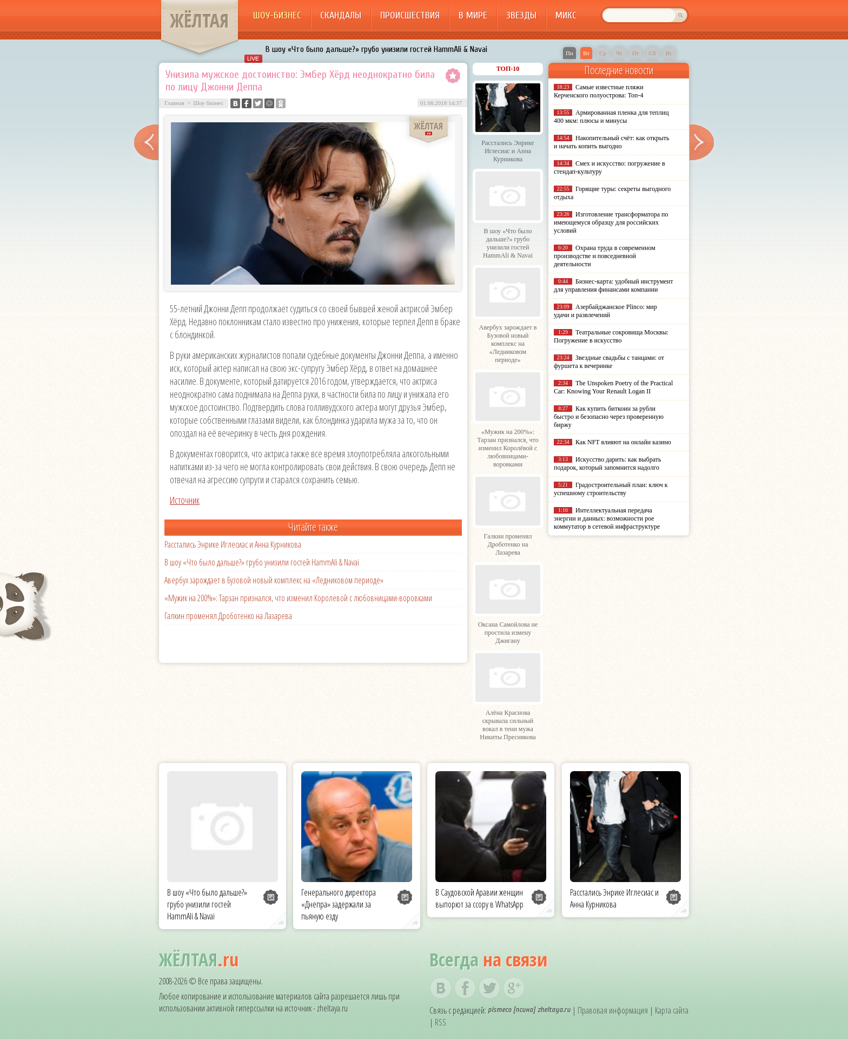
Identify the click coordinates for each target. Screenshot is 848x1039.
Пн (569, 53)
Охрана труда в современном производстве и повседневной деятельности (604, 256)
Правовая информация (613, 1010)
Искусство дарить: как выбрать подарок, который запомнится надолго (607, 463)
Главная (174, 103)
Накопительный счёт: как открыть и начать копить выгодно (612, 142)
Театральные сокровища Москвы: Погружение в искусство (611, 336)
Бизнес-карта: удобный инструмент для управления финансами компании (613, 285)
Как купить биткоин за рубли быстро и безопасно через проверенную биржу (609, 417)
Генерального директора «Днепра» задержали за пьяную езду (338, 904)
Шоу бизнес (208, 103)
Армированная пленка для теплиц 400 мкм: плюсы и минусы (611, 116)
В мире (473, 15)
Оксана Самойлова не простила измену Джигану (508, 633)
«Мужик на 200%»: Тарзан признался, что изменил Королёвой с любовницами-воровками (298, 598)
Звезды (521, 15)
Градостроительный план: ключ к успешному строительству (611, 489)
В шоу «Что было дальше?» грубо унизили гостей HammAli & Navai (376, 49)
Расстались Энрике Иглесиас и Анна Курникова (232, 544)
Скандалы (340, 15)
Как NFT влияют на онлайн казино (623, 442)
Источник (185, 500)
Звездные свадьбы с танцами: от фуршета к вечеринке (609, 362)
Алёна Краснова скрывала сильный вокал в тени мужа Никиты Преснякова (507, 725)
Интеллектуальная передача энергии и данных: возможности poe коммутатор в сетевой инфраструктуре (607, 518)
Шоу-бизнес (277, 15)
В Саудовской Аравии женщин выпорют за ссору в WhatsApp (479, 898)
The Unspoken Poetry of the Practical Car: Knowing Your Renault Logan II (613, 387)
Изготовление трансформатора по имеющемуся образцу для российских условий (611, 222)
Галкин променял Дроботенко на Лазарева (228, 616)
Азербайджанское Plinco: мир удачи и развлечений (605, 311)
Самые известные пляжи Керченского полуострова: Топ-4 (599, 91)
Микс (566, 15)
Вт (586, 53)
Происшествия (410, 15)
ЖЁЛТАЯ (199, 20)
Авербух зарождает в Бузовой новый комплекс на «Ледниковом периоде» (273, 580)
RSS (440, 1022)
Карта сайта (671, 1010)
